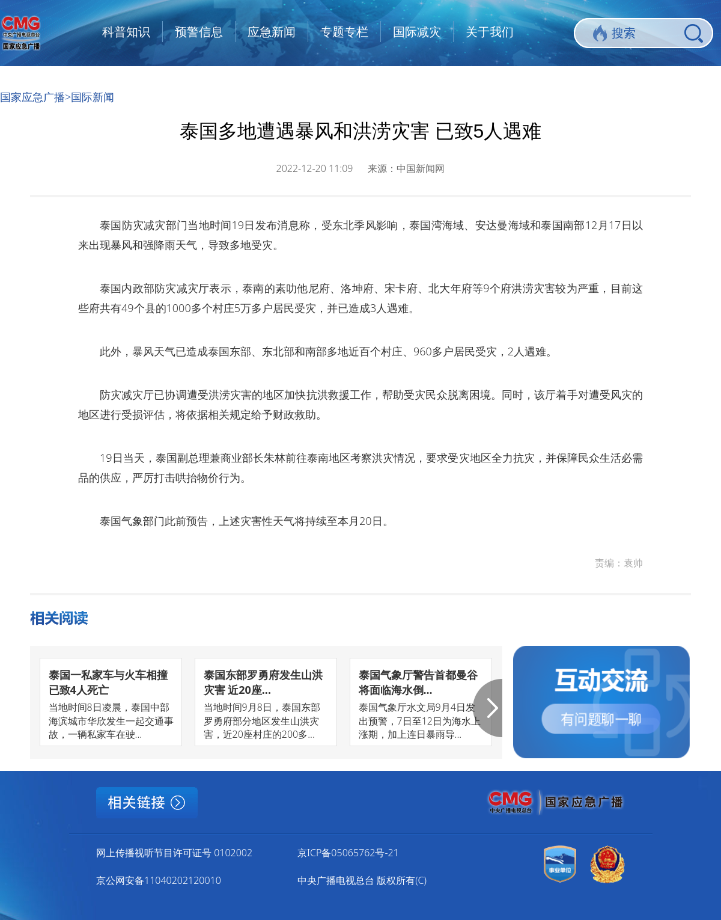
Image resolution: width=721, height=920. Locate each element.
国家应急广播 (32, 97)
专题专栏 (344, 31)
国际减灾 (417, 31)
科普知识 (126, 31)
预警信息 (199, 31)
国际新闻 (92, 97)
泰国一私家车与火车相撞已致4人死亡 (108, 682)
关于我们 (490, 31)
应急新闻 (272, 31)
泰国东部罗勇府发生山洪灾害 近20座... (263, 682)
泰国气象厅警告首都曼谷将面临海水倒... (418, 682)
